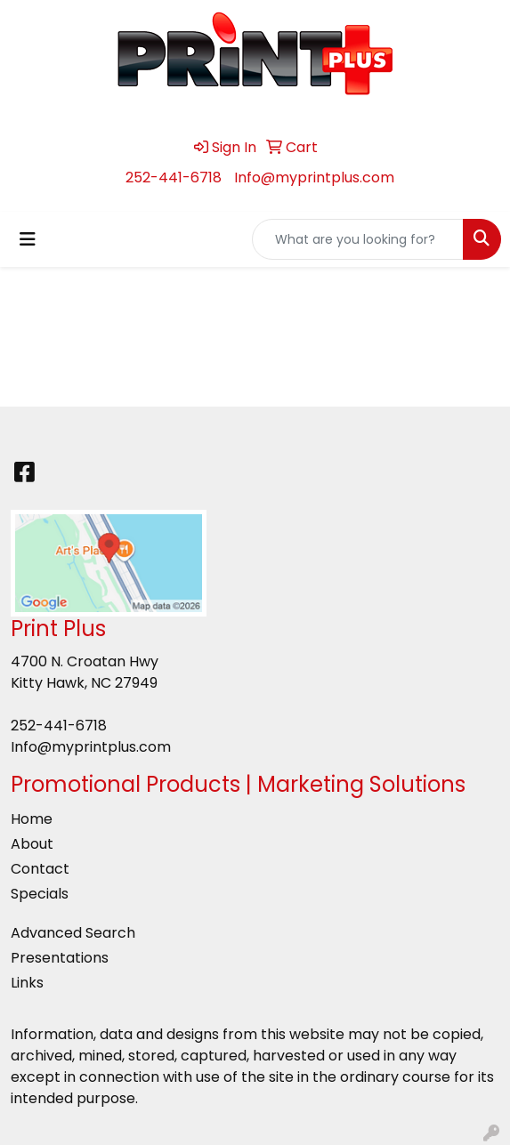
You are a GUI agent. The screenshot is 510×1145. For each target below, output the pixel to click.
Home (32, 819)
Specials (40, 893)
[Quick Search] (358, 239)
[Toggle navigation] (27, 239)
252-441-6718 (173, 177)
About (32, 844)
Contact (40, 869)
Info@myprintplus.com (314, 177)
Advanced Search (73, 933)
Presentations (60, 957)
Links (27, 982)
